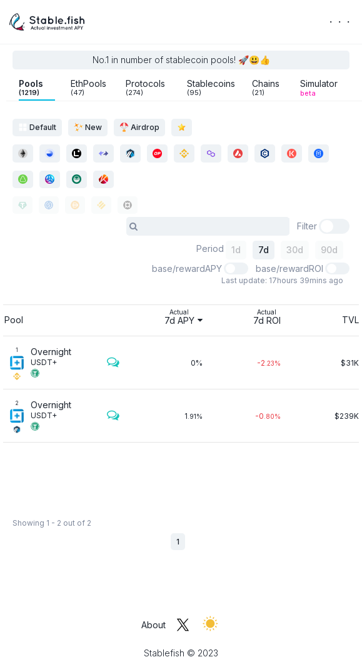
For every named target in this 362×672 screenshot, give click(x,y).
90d (329, 249)
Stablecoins (211, 87)
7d (263, 249)
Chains (265, 87)
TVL (350, 319)
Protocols (145, 87)
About (153, 624)
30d (294, 249)
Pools (31, 87)
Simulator (319, 88)
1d (236, 249)
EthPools (88, 87)
